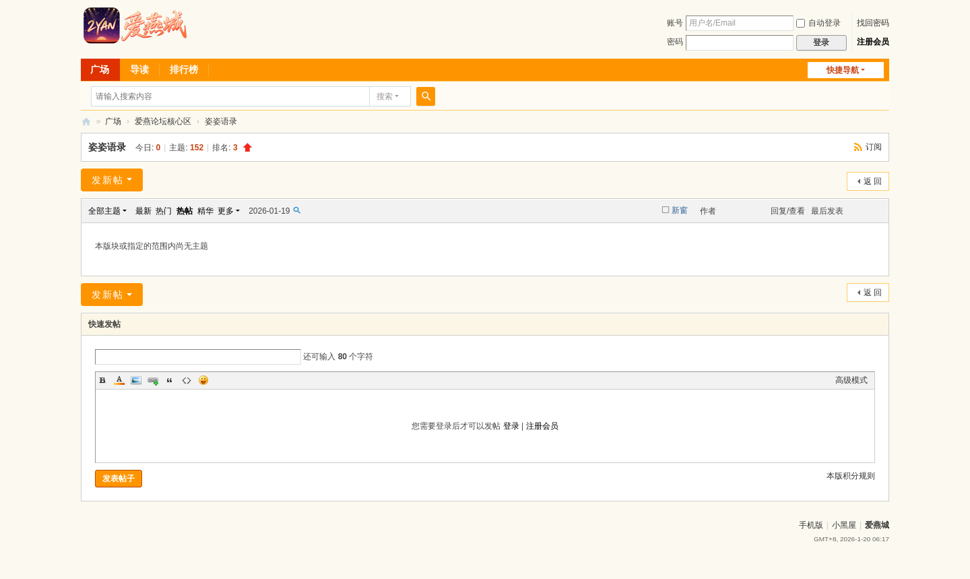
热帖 (184, 211)
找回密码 (873, 23)
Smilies (203, 380)
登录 (511, 426)
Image (136, 380)
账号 (675, 23)
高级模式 (851, 380)
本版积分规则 (851, 476)
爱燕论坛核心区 (163, 121)
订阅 (874, 147)
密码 (675, 42)
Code (186, 380)
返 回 (873, 181)
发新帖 (108, 180)
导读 (139, 69)
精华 (205, 211)
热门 (164, 211)
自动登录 (818, 23)
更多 (226, 211)
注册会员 (873, 42)
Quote (169, 380)
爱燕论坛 (86, 121)
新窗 (680, 210)
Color (119, 380)
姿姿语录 (221, 121)
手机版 (811, 525)
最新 (143, 211)
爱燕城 (877, 525)
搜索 (385, 96)
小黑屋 (844, 525)
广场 (99, 69)
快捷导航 (843, 70)
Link (153, 380)
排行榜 (184, 69)
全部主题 (104, 211)
